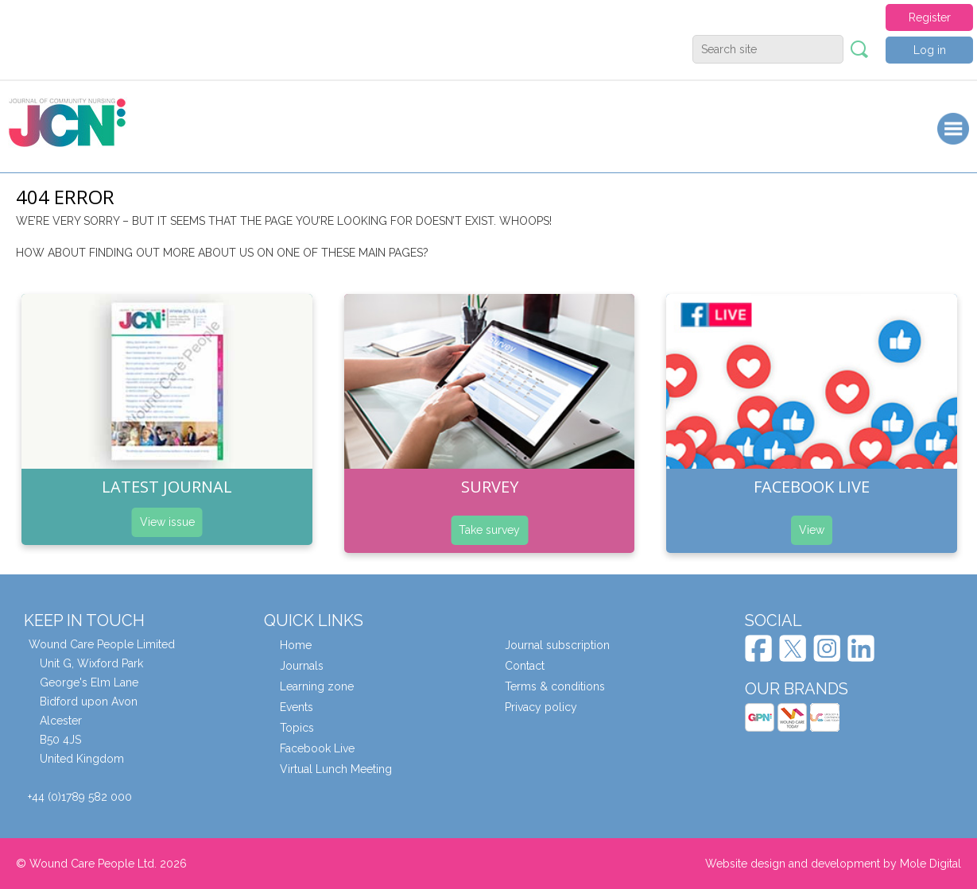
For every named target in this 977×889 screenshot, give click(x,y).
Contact (525, 665)
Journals (302, 665)
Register (930, 17)
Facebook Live (317, 748)
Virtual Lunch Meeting (336, 769)
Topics (297, 727)
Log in (929, 50)
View (811, 530)
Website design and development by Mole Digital (833, 863)
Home (296, 645)
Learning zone (317, 686)
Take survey (489, 530)
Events (296, 707)
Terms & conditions (555, 686)
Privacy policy (541, 707)
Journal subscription (557, 645)
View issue (167, 522)
